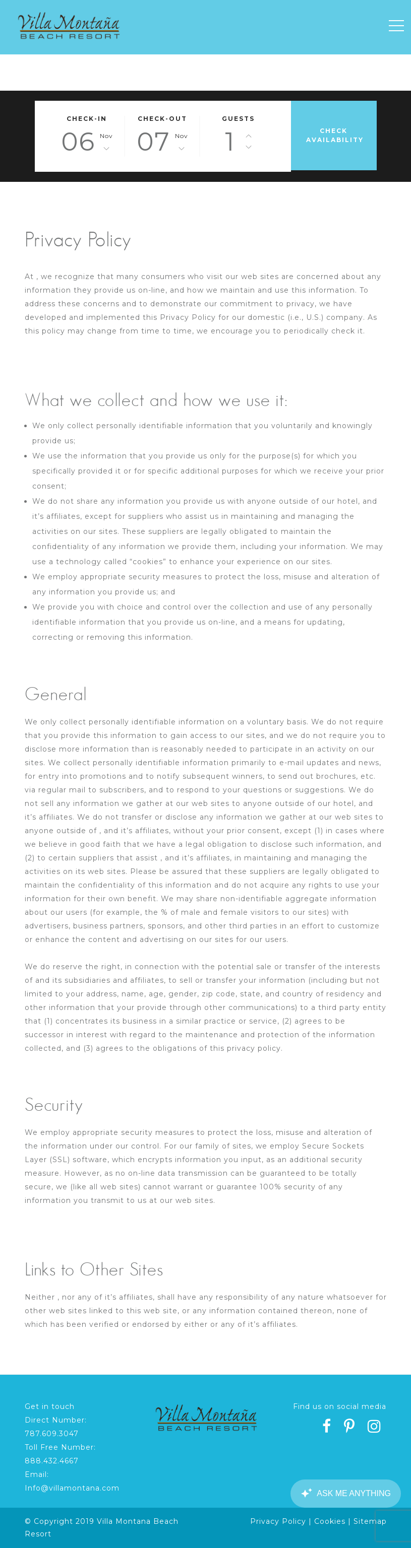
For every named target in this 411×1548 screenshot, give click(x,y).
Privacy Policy (278, 1521)
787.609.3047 (52, 1433)
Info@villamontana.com (72, 1488)
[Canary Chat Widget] (345, 1493)
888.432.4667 (52, 1460)
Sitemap (370, 1521)
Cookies (329, 1521)
